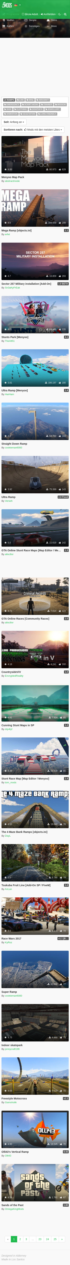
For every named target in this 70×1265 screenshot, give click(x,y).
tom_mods (10, 782)
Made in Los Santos (13, 1259)
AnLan (8, 889)
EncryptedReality (14, 675)
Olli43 (8, 1155)
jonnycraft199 (12, 1049)
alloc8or (9, 554)
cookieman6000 (13, 447)
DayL (8, 835)
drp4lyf (8, 729)
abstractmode (12, 181)
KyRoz (8, 942)
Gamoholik (11, 1102)
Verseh (9, 500)
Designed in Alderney (13, 1255)
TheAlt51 (10, 341)
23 (39, 1239)
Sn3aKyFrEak (12, 287)
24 (47, 1239)
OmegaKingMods (14, 1209)
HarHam (9, 394)
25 (55, 1239)
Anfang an (14, 121)
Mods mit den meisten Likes (33, 129)
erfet (7, 234)
